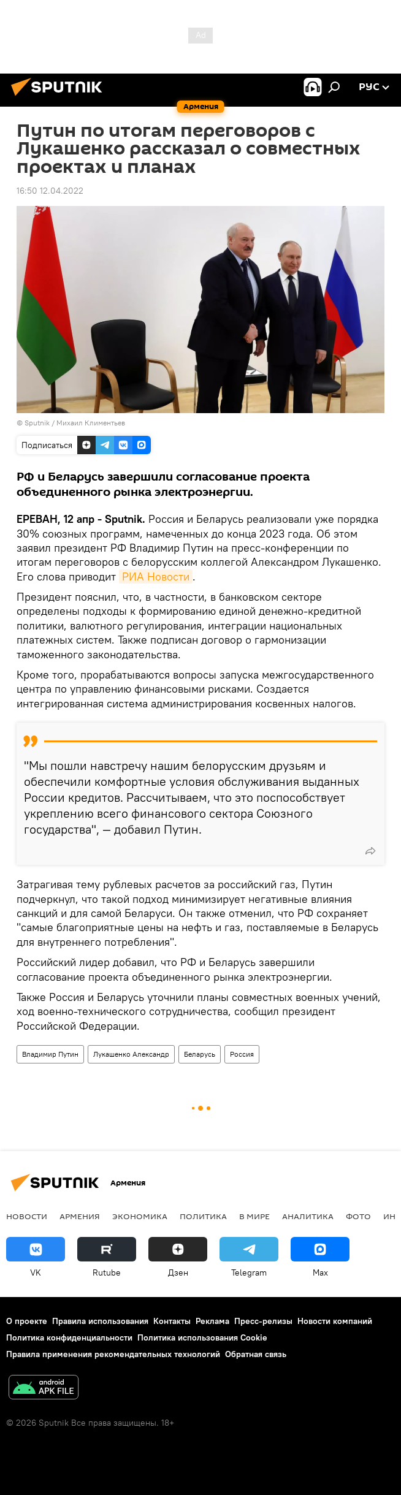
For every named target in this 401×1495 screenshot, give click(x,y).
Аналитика (308, 1216)
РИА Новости (155, 576)
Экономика (139, 1216)
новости (26, 1216)
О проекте (26, 1320)
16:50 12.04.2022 (50, 190)
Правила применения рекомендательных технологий (113, 1354)
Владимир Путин (50, 1054)
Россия (242, 1054)
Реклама (212, 1320)
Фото (358, 1216)
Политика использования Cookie (202, 1337)
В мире (254, 1216)
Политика (203, 1216)
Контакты (172, 1320)
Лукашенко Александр (131, 1054)
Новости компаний (334, 1320)
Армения (79, 1216)
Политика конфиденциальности (69, 1337)
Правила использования (100, 1320)
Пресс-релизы (263, 1320)
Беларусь (199, 1054)
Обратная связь (255, 1354)
